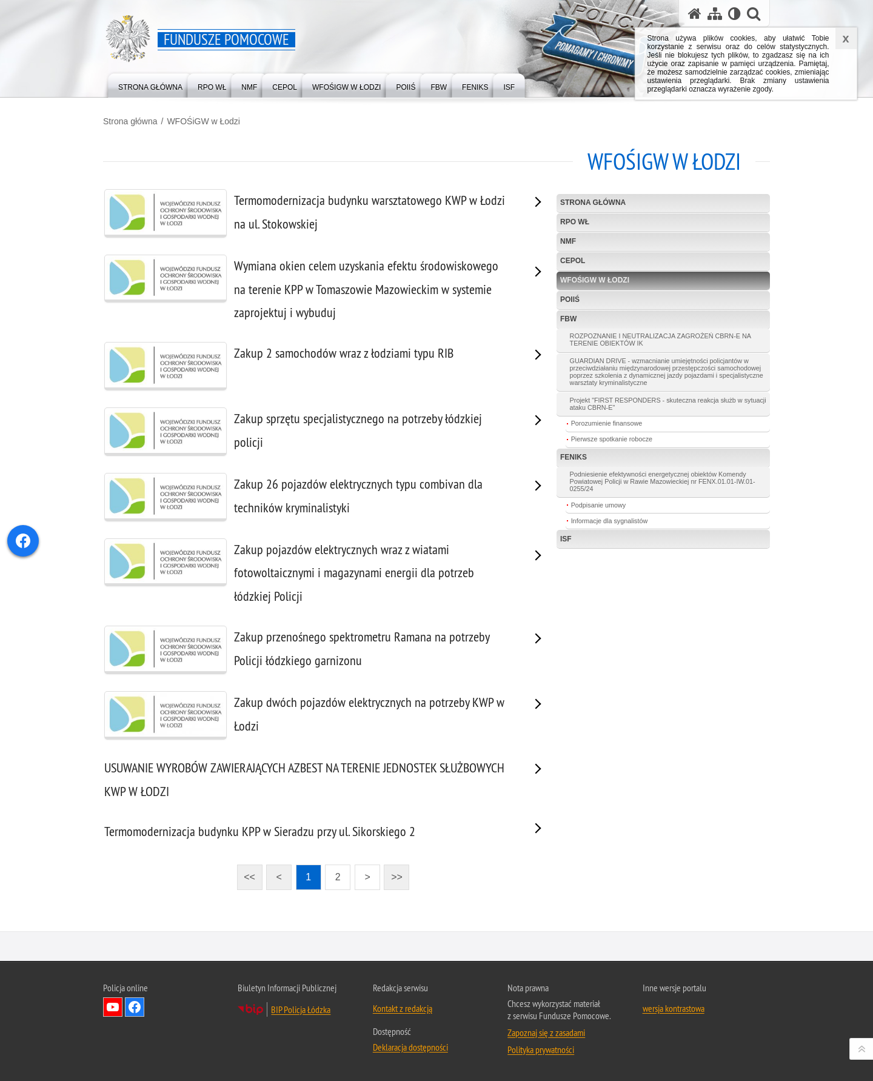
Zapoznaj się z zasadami (546, 1032)
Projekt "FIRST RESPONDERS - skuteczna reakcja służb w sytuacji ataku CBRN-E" (668, 404)
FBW (568, 319)
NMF (568, 241)
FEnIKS (573, 457)
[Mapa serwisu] (714, 13)
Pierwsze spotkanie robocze (611, 439)
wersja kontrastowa (673, 1008)
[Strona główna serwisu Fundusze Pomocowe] (694, 13)
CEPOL (572, 260)
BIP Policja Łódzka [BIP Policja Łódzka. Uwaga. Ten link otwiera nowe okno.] (300, 1009)
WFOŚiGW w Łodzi (203, 121)
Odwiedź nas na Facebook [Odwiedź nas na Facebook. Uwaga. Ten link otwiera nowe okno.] (134, 1007)
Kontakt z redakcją (402, 1008)
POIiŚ (570, 299)
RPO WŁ (574, 222)
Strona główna (130, 121)
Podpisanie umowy (598, 505)
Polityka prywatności (540, 1049)
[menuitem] (150, 85)
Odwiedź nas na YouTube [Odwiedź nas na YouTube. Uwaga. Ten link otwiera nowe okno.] (112, 1007)
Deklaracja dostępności (410, 1047)
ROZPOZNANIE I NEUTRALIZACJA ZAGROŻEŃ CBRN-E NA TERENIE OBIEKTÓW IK (660, 339)
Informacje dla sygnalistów (609, 520)
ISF (566, 539)
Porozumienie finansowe (607, 423)
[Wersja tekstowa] (734, 13)
